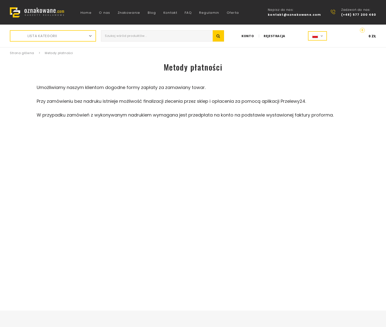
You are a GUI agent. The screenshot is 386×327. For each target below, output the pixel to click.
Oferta (233, 12)
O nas (104, 12)
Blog (152, 12)
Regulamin (209, 12)
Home (86, 12)
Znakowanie (129, 12)
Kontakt (170, 12)
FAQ (188, 12)
